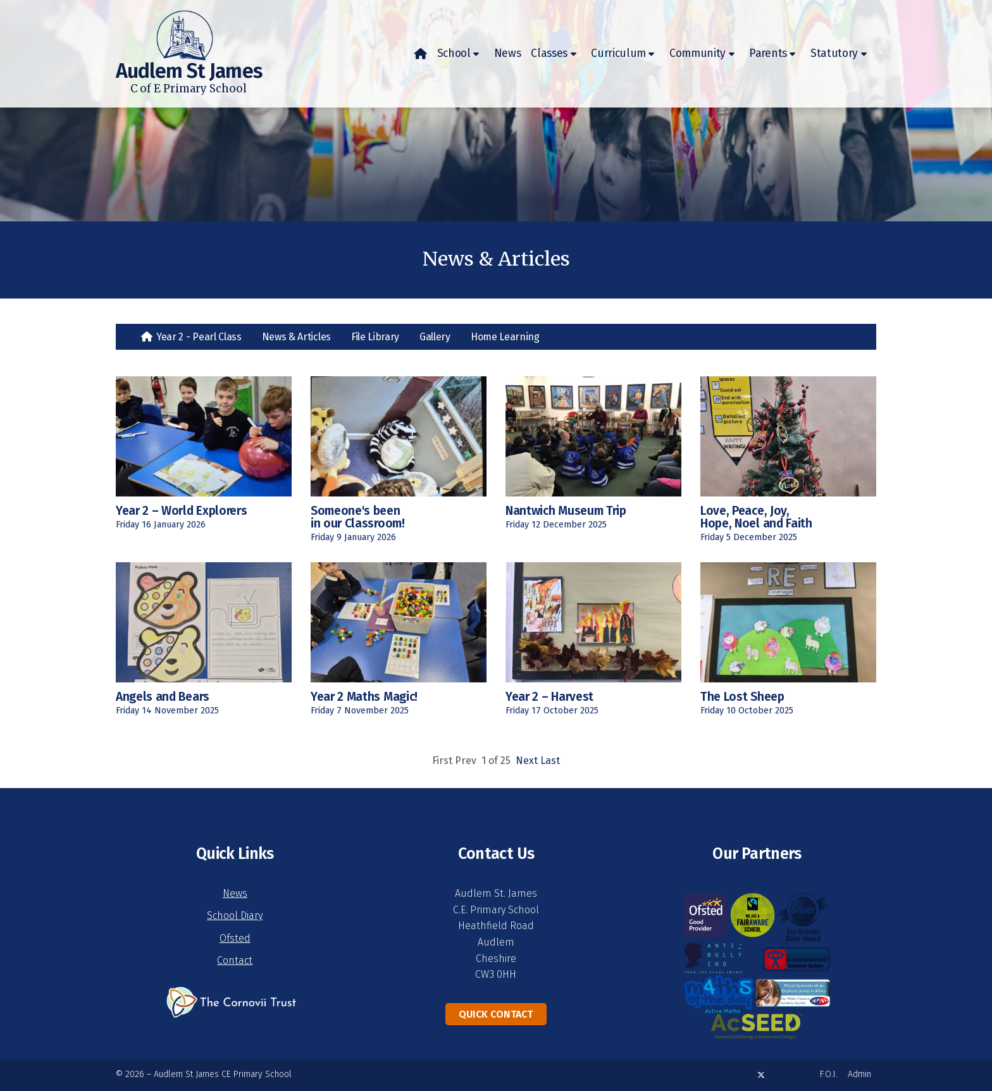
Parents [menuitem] (768, 53)
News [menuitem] (507, 53)
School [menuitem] (454, 53)
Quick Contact (496, 1014)
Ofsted (235, 938)
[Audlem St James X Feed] (761, 1075)
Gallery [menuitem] (434, 337)
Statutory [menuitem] (834, 53)
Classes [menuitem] (549, 53)
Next (527, 761)
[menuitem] (420, 54)
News (235, 893)
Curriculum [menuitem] (618, 53)
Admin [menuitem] (859, 1074)
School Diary (235, 915)
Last (550, 761)
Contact (234, 960)
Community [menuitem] (697, 53)
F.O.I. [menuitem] (829, 1074)
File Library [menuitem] (375, 337)
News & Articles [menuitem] (296, 337)
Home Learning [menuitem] (505, 337)
